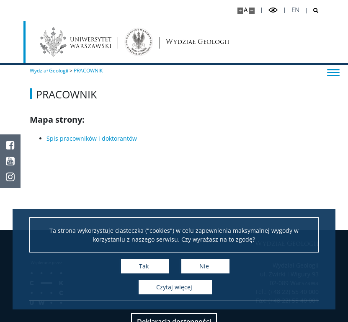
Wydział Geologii (183, 42)
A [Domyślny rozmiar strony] (245, 10)
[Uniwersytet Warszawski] (76, 42)
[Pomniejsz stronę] (252, 11)
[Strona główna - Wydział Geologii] (138, 42)
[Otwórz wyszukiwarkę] (312, 10)
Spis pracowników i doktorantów (91, 138)
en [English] (295, 10)
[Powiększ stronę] (240, 11)
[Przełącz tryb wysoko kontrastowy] (273, 10)
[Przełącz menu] (333, 72)
